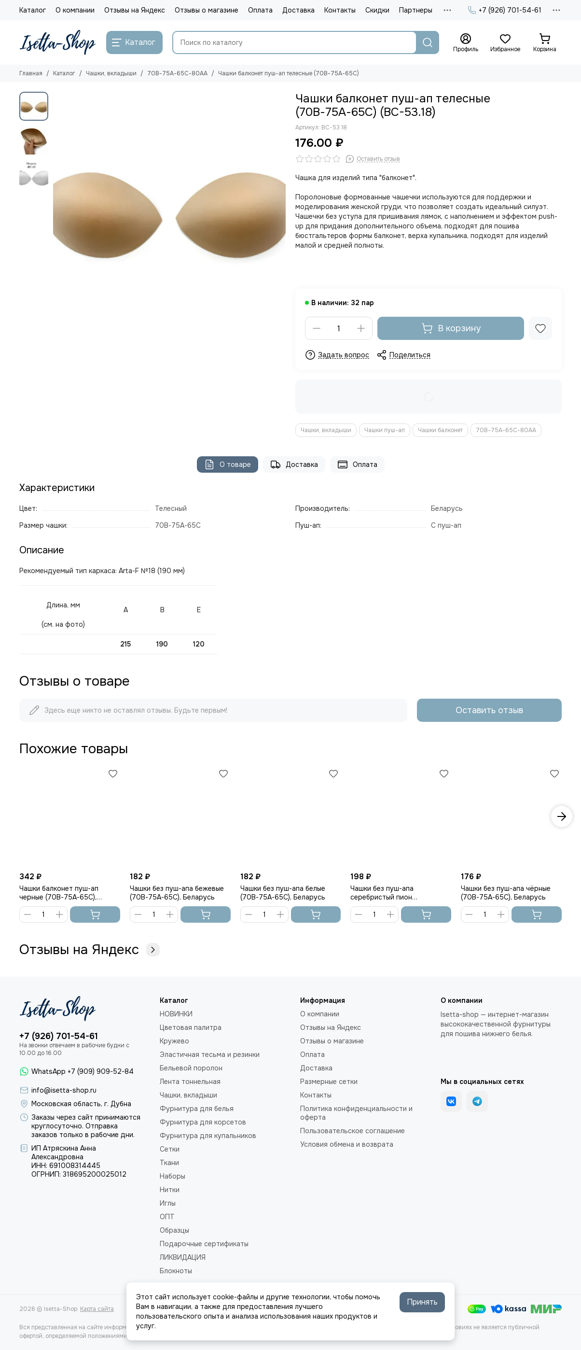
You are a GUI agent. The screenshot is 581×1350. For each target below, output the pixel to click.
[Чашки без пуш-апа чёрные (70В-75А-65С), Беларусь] (511, 816)
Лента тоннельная (190, 1081)
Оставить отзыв (489, 710)
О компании (75, 10)
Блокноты (176, 1270)
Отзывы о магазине (206, 10)
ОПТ (167, 1216)
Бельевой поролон (191, 1068)
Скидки (377, 10)
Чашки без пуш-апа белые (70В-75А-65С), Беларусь (282, 892)
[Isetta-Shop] (58, 42)
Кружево (174, 1041)
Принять (422, 1302)
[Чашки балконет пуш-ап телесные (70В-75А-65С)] (169, 208)
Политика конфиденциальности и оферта (356, 1113)
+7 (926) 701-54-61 (504, 10)
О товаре (227, 464)
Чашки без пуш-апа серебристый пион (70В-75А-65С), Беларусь (392, 892)
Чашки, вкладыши (111, 73)
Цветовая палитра (190, 1027)
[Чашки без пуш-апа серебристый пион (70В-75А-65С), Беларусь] (400, 816)
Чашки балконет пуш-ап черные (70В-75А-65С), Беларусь (58, 892)
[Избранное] (505, 43)
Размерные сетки (329, 1081)
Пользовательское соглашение (352, 1130)
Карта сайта (97, 1309)
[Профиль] (466, 43)
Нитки (170, 1189)
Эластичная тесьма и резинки (210, 1054)
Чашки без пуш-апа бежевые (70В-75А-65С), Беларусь (177, 892)
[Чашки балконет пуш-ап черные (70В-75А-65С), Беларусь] (69, 816)
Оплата (260, 10)
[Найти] (427, 42)
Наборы (172, 1176)
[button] (561, 816)
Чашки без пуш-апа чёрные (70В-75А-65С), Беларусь (506, 892)
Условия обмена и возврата (346, 1144)
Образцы (174, 1230)
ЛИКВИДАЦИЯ (183, 1257)
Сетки (170, 1149)
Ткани (169, 1162)
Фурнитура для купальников (208, 1135)
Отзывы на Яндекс (134, 10)
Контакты (340, 10)
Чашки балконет (440, 430)
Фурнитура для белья (197, 1108)
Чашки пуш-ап (384, 430)
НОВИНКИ (176, 1014)
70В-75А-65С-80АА (177, 73)
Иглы (168, 1203)
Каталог (32, 10)
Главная (30, 73)
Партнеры (415, 10)
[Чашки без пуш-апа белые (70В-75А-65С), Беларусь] (290, 816)
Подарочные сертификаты (204, 1243)
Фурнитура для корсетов (203, 1122)
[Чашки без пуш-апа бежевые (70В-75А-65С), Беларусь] (180, 816)
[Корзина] (545, 43)
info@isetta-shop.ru (64, 1090)
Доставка (298, 10)
